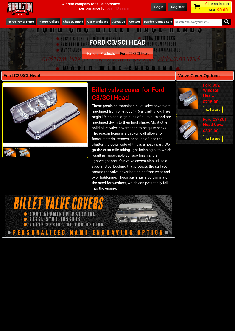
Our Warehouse (94, 23)
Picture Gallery (42, 23)
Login (158, 7)
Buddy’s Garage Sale (154, 23)
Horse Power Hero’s (15, 23)
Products (107, 53)
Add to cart (213, 109)
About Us (116, 23)
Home (90, 53)
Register (178, 7)
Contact (134, 22)
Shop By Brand (67, 23)
